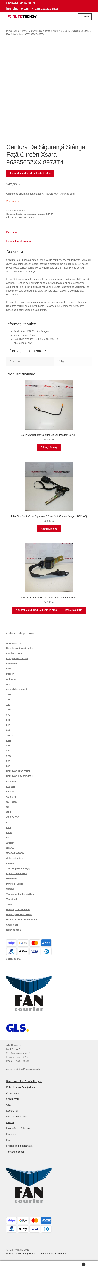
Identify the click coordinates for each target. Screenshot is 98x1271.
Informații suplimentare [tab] (18, 241)
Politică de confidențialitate (20, 1087)
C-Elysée (10, 786)
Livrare (10, 1122)
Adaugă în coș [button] (49, 447)
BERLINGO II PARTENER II (19, 776)
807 (8, 766)
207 (8, 704)
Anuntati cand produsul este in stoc (30, 173)
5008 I (9, 756)
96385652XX (30, 217)
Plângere (11, 1134)
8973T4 (18, 217)
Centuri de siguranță (40, 31)
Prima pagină (12, 31)
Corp (8, 668)
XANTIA (10, 843)
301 (8, 715)
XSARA (56, 31)
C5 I (8, 822)
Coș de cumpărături (75, 1263)
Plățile (9, 1140)
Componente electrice (17, 658)
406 (8, 745)
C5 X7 (9, 832)
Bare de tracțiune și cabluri (19, 648)
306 (8, 720)
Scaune (10, 889)
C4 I (8, 807)
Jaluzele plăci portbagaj (18, 868)
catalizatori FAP (14, 653)
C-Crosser (11, 781)
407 (8, 750)
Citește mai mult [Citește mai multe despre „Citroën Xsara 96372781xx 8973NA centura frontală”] (73, 610)
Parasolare (11, 879)
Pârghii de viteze (14, 884)
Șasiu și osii (12, 925)
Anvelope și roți (14, 643)
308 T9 (9, 735)
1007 (8, 694)
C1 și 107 (11, 791)
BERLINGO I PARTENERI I (19, 771)
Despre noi (12, 1110)
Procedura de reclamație (19, 1146)
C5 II (8, 827)
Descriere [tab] (11, 232)
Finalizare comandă (16, 1116)
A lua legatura (13, 1093)
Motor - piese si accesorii (19, 914)
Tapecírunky (12, 899)
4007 (8, 740)
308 (8, 730)
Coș (8, 1105)
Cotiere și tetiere (14, 858)
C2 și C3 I (11, 797)
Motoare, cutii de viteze (18, 909)
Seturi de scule (13, 930)
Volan (9, 904)
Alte (8, 684)
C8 (7, 837)
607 (8, 761)
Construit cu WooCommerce (52, 1253)
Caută (49, 1266)
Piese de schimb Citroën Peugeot (24, 1081)
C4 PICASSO (12, 817)
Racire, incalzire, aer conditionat (22, 919)
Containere (11, 663)
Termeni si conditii (15, 1151)
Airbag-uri (11, 679)
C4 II (8, 812)
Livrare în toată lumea (18, 1128)
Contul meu (12, 1099)
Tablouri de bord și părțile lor (20, 894)
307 (8, 725)
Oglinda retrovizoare (16, 873)
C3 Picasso (12, 802)
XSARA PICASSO (15, 853)
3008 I (9, 710)
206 (8, 699)
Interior (25, 31)
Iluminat (10, 863)
